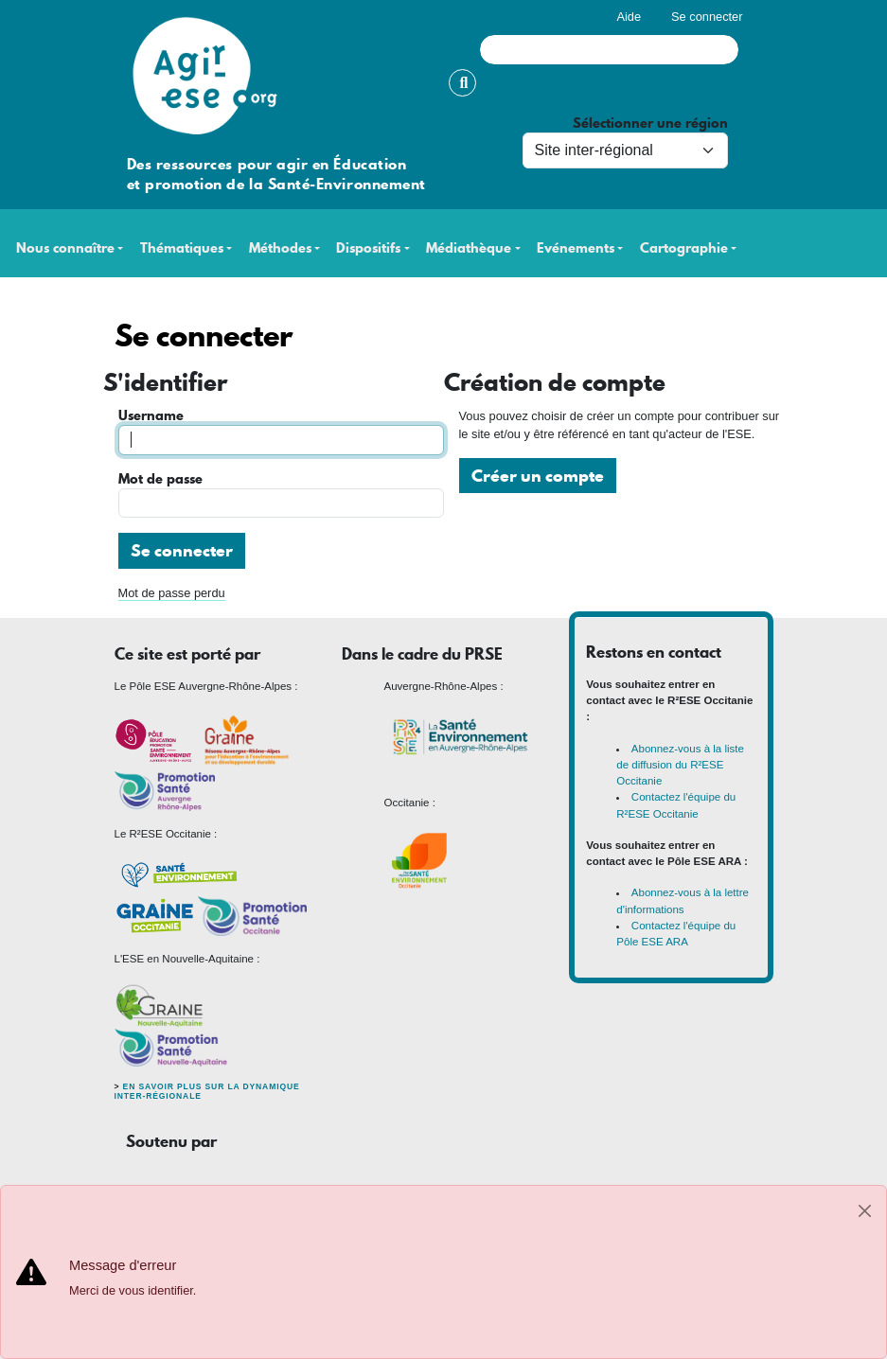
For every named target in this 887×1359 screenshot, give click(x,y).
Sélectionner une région (650, 123)
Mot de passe (160, 479)
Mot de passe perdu (171, 593)
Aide (628, 16)
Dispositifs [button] (368, 248)
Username (151, 416)
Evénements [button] (575, 248)
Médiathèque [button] (468, 248)
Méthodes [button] (280, 248)
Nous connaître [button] (65, 248)
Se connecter (706, 16)
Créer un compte (537, 475)
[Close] (864, 1211)
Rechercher (462, 83)
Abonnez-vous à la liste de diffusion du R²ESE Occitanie (680, 765)
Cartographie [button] (684, 248)
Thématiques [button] (181, 248)
